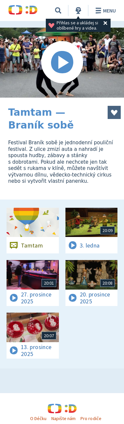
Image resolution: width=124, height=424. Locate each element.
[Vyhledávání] (58, 10)
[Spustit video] (62, 63)
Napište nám (63, 418)
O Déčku (38, 418)
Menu (104, 10)
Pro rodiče (90, 418)
